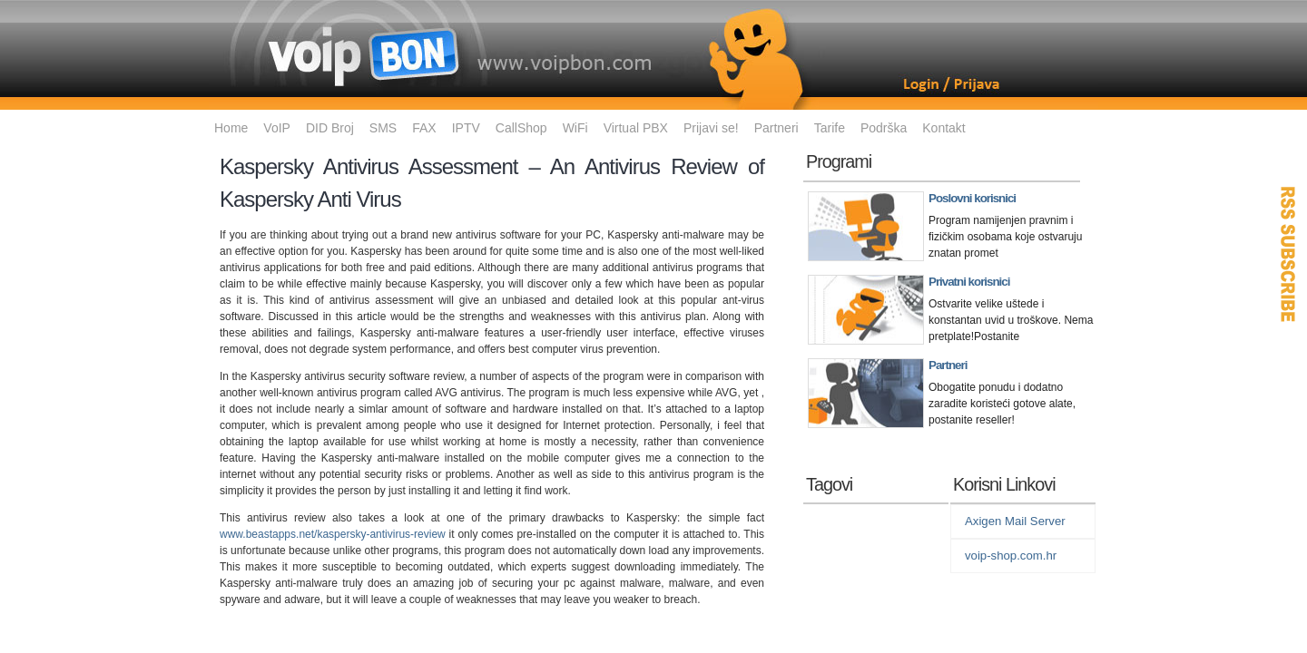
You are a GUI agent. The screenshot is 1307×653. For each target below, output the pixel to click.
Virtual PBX (636, 128)
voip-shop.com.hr (1010, 555)
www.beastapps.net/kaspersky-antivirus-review (333, 534)
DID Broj (330, 128)
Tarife (829, 128)
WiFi (575, 128)
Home (231, 128)
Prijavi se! (711, 128)
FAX (424, 128)
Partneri (776, 128)
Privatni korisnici (969, 281)
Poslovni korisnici (972, 198)
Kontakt (943, 128)
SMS (383, 128)
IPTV (466, 128)
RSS (1288, 254)
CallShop (521, 128)
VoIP (276, 128)
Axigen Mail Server (1015, 521)
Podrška (883, 128)
